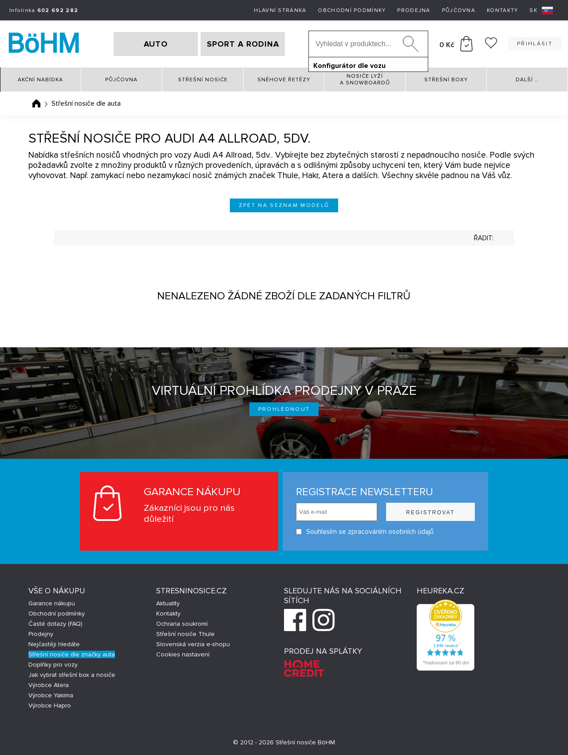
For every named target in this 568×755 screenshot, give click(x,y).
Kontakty (502, 10)
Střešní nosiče (203, 79)
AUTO (156, 44)
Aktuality (168, 603)
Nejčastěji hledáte (54, 644)
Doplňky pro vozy (53, 664)
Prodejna (413, 10)
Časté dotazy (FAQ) (55, 624)
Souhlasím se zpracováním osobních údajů (365, 532)
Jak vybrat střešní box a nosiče (71, 675)
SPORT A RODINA (243, 44)
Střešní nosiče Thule (185, 634)
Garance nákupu (51, 603)
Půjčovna (458, 10)
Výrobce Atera (48, 685)
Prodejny (40, 634)
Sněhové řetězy (283, 79)
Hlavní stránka (280, 10)
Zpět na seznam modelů (284, 205)
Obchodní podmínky (352, 10)
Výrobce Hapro (49, 705)
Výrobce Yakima (50, 695)
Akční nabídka (40, 79)
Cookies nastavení (182, 654)
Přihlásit (534, 43)
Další (527, 79)
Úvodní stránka (36, 103)
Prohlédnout (284, 409)
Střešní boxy (446, 79)
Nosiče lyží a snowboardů (365, 79)
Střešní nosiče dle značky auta (71, 654)
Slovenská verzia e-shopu (193, 644)
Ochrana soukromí (182, 624)
